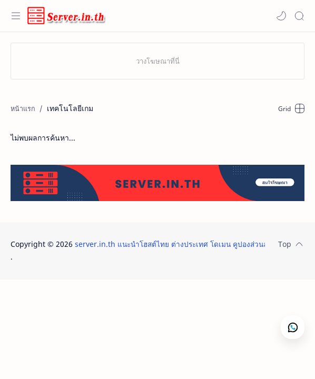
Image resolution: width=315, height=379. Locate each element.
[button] (281, 16)
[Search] (299, 16)
